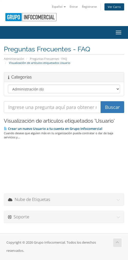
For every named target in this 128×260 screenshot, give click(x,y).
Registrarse (89, 6)
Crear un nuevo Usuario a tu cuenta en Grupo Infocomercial (53, 128)
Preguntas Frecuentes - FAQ (48, 59)
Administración (14, 59)
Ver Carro (114, 7)
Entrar (74, 6)
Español (59, 6)
